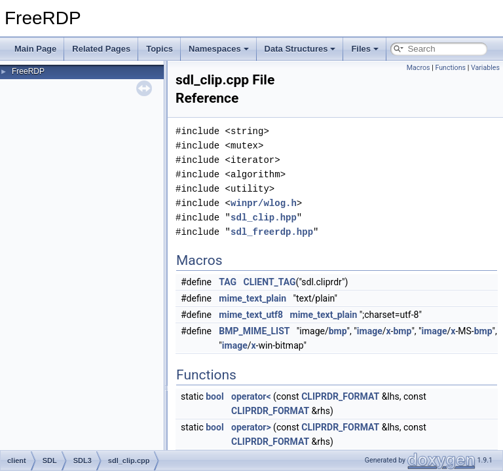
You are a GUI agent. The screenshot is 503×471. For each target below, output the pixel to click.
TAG (227, 282)
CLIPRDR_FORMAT (340, 396)
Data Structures (300, 49)
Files (365, 49)
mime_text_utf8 (251, 314)
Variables (485, 67)
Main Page (35, 49)
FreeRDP (28, 71)
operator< (250, 396)
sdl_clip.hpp (264, 217)
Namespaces (219, 49)
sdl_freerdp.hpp (272, 232)
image (369, 331)
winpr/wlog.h (264, 203)
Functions (450, 67)
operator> (251, 427)
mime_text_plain (252, 298)
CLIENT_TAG (270, 282)
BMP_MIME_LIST (254, 331)
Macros (418, 67)
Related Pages (101, 49)
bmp (338, 331)
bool (214, 396)
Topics (159, 49)
